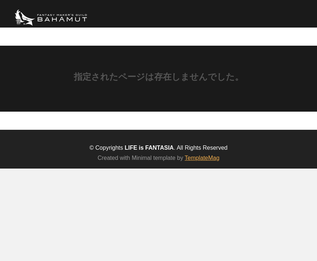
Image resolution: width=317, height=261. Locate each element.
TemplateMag (202, 158)
